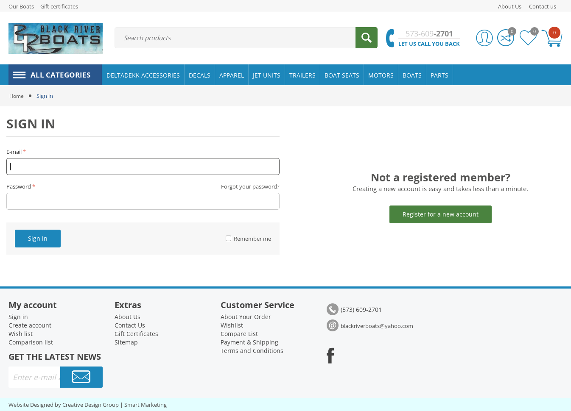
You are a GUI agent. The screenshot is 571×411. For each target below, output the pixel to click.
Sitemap (126, 342)
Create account (29, 325)
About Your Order (246, 317)
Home (17, 96)
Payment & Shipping (249, 342)
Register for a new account (441, 214)
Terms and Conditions (252, 351)
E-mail (14, 152)
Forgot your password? (250, 186)
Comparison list (30, 342)
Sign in (38, 238)
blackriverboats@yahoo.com (377, 326)
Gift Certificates (136, 334)
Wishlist (232, 325)
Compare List (239, 334)
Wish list (20, 334)
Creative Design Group (90, 404)
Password (18, 186)
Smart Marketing (145, 404)
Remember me (248, 238)
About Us (509, 6)
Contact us (542, 6)
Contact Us (130, 325)
